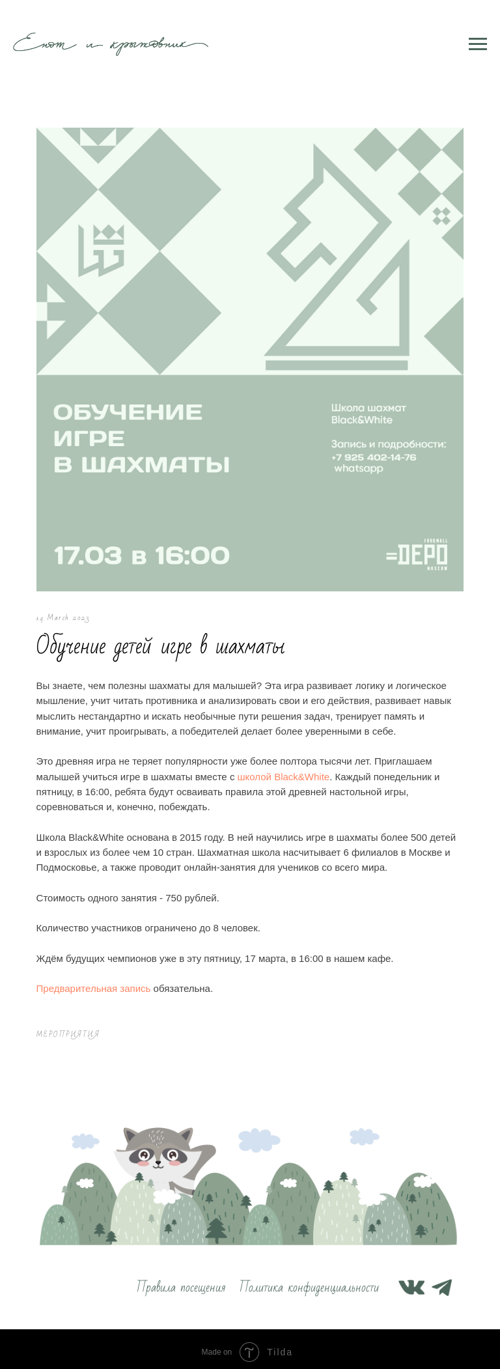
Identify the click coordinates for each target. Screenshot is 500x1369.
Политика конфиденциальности (309, 1281)
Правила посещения (181, 1281)
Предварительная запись (99, 979)
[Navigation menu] (478, 44)
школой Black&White (289, 767)
